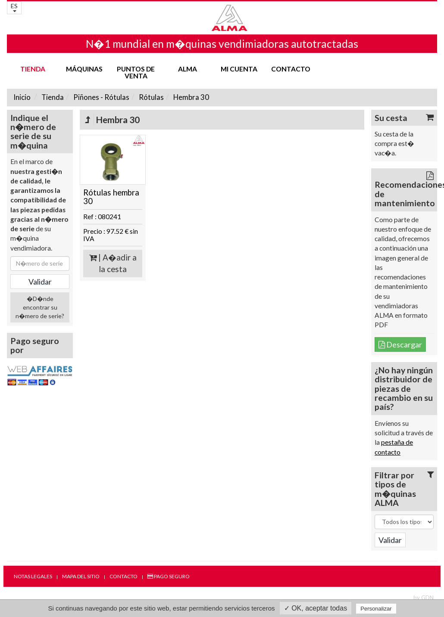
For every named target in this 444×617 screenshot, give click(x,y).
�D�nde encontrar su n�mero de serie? (40, 307)
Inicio (22, 97)
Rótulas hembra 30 (111, 197)
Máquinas (84, 69)
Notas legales (33, 576)
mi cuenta (239, 69)
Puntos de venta (136, 72)
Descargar (400, 344)
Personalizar (375, 608)
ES (14, 7)
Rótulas (151, 97)
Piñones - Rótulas (100, 97)
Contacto (290, 69)
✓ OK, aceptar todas (315, 608)
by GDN (423, 597)
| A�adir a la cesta (113, 263)
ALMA (187, 69)
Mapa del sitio (81, 576)
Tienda (32, 69)
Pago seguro (168, 576)
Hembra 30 (190, 97)
